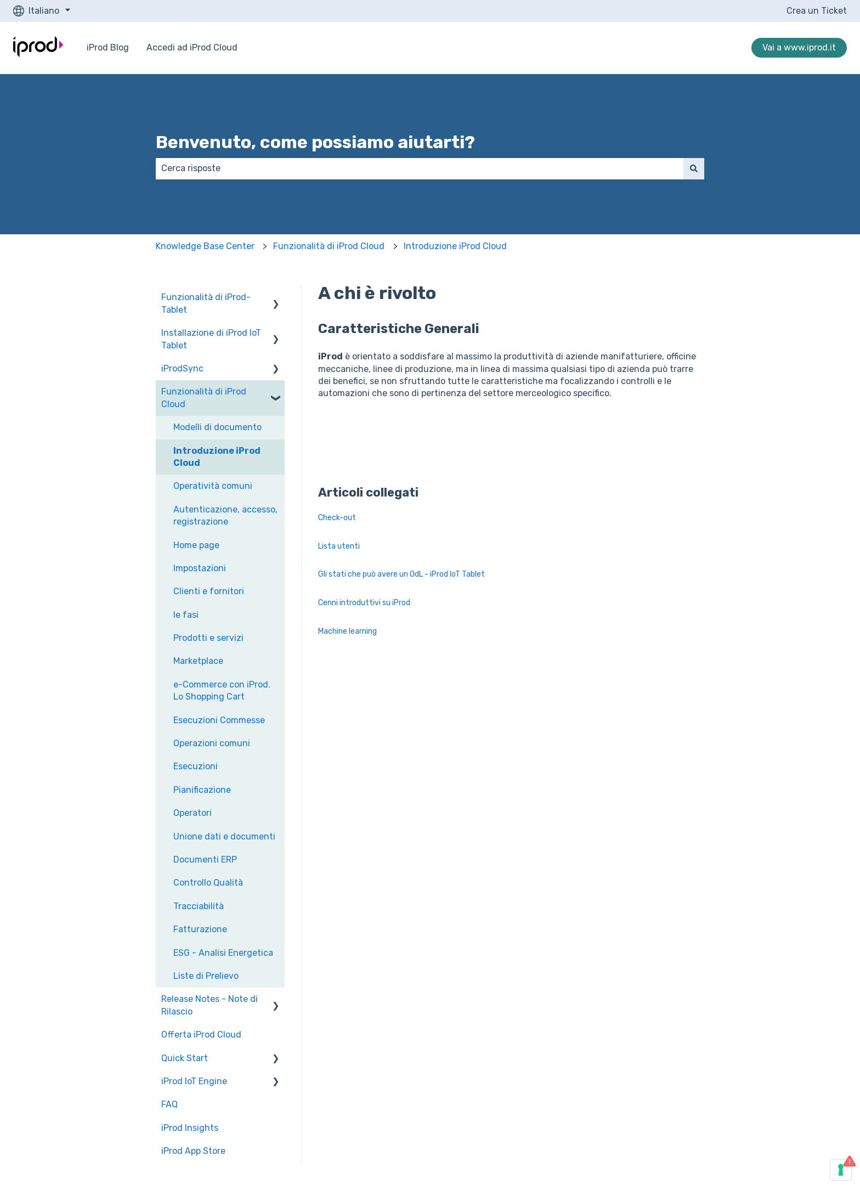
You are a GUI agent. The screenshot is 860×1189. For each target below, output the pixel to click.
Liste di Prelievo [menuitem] (206, 976)
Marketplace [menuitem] (198, 661)
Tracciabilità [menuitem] (198, 906)
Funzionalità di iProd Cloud (328, 246)
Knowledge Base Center (205, 246)
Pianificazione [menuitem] (202, 790)
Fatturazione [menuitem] (200, 929)
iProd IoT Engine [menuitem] (194, 1081)
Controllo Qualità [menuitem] (208, 882)
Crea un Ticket (817, 10)
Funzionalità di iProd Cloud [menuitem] (203, 397)
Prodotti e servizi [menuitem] (208, 638)
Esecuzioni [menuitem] (195, 766)
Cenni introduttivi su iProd (364, 602)
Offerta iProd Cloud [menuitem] (201, 1034)
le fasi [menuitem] (186, 615)
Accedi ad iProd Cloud (191, 47)
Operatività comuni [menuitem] (212, 486)
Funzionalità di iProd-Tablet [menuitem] (206, 303)
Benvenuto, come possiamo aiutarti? (315, 142)
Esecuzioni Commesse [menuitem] (219, 720)
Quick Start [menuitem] (184, 1058)
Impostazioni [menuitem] (199, 568)
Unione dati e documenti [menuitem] (224, 836)
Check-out (337, 517)
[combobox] (419, 168)
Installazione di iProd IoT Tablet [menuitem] (211, 339)
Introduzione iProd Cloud (455, 246)
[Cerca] (693, 168)
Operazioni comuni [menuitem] (211, 743)
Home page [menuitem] (196, 545)
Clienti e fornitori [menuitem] (208, 591)
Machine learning (347, 631)
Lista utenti (339, 546)
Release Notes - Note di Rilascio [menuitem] (209, 1005)
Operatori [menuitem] (192, 813)
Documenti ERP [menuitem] (205, 859)
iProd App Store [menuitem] (193, 1151)
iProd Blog (108, 47)
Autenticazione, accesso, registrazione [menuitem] (225, 515)
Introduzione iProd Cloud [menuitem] (217, 457)
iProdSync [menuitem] (182, 368)
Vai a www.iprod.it (799, 47)
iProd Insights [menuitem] (189, 1128)
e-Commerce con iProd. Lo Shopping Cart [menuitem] (221, 690)
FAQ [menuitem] (169, 1104)
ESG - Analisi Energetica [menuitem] (223, 953)
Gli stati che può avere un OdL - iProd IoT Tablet (401, 574)
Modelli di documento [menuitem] (217, 427)
